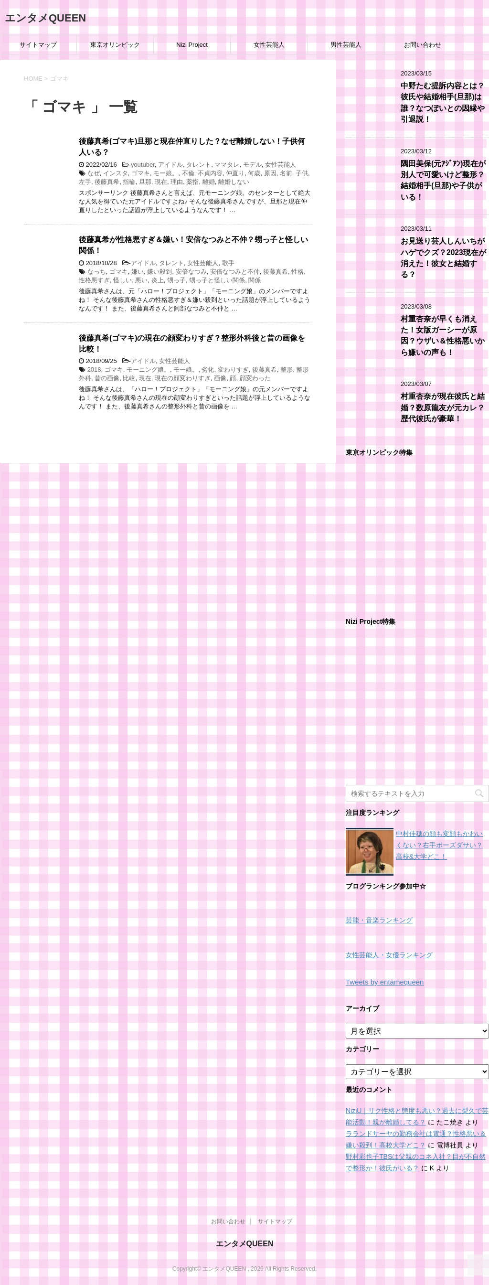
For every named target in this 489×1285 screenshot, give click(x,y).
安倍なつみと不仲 (235, 271)
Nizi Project (192, 44)
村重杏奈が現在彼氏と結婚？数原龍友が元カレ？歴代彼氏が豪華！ (443, 407)
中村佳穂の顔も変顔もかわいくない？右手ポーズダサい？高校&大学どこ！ (439, 845)
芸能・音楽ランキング (379, 920)
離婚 (208, 181)
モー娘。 (165, 173)
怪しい (122, 280)
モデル (252, 164)
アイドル (170, 164)
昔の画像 (107, 378)
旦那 (145, 181)
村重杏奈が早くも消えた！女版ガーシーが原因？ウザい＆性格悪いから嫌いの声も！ (443, 335)
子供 (302, 173)
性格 (297, 271)
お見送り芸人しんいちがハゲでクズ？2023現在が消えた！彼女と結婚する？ (443, 257)
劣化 (208, 369)
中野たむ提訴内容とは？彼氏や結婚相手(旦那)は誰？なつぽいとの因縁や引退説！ (443, 102)
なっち (96, 271)
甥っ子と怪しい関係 (217, 280)
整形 (286, 369)
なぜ (93, 173)
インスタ (115, 173)
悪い (141, 280)
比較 (129, 378)
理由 (176, 181)
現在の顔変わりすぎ (183, 378)
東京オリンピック (115, 44)
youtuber (143, 164)
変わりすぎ (233, 369)
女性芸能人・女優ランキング (389, 955)
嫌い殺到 (159, 271)
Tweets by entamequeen (385, 982)
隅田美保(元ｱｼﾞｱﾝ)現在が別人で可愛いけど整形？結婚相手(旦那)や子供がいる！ (443, 180)
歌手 (228, 263)
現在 (161, 181)
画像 (220, 378)
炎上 (157, 280)
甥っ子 (176, 280)
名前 (286, 173)
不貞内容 (210, 173)
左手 (85, 181)
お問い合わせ (422, 44)
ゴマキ (140, 173)
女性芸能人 (269, 44)
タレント (198, 164)
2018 (94, 369)
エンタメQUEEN (45, 18)
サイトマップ (38, 44)
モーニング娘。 (148, 369)
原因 (270, 173)
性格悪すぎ (94, 280)
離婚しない (233, 181)
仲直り (235, 173)
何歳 (254, 173)
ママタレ (226, 164)
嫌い (137, 271)
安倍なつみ (191, 271)
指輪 (129, 181)
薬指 (192, 181)
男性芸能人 (345, 44)
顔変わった (255, 378)
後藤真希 (107, 181)
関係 (254, 280)
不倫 (188, 173)
